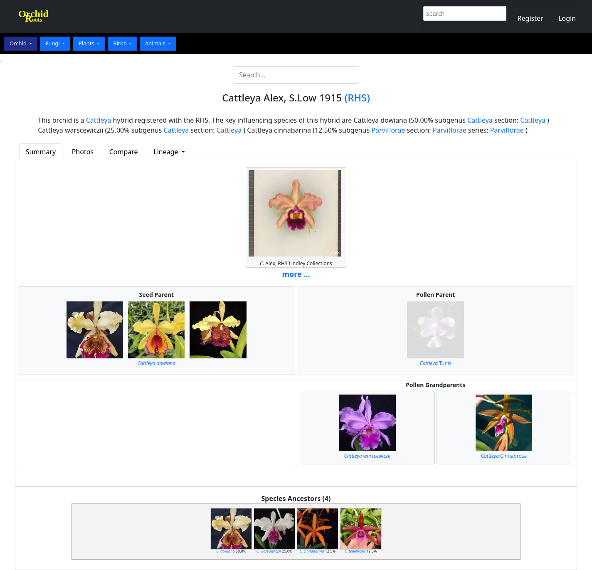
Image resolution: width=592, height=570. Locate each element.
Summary (41, 151)
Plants (87, 43)
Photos (83, 151)
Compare (123, 151)
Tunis (435, 363)
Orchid (19, 43)
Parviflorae (388, 130)
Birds (120, 43)
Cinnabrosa (504, 455)
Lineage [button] (166, 151)
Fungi (53, 43)
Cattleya (98, 120)
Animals (156, 43)
